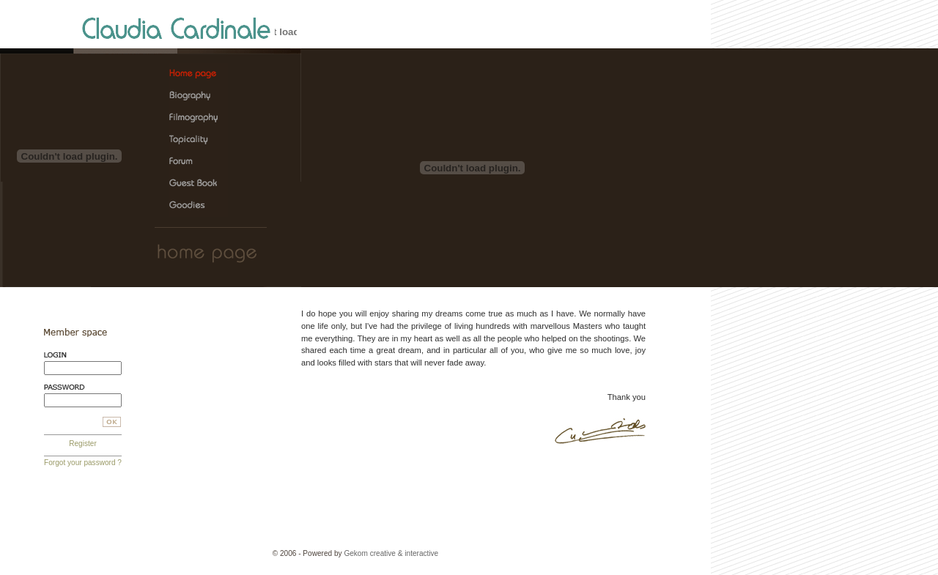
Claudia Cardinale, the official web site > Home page (198, 74)
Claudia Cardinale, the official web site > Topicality (198, 140)
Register (83, 443)
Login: (83, 354)
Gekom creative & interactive (391, 553)
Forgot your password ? (83, 463)
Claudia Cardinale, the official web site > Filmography (198, 118)
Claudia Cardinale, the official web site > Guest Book (198, 184)
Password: (83, 387)
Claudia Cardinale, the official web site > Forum (198, 162)
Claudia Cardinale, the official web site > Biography (198, 96)
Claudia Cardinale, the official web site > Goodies (198, 206)
